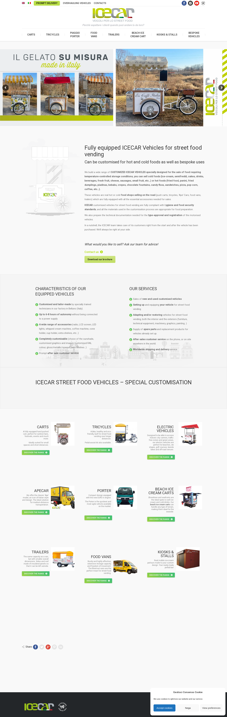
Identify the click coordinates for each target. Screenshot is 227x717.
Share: (29, 646)
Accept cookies (164, 708)
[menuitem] (23, 3)
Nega (188, 708)
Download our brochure (100, 259)
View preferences (211, 708)
